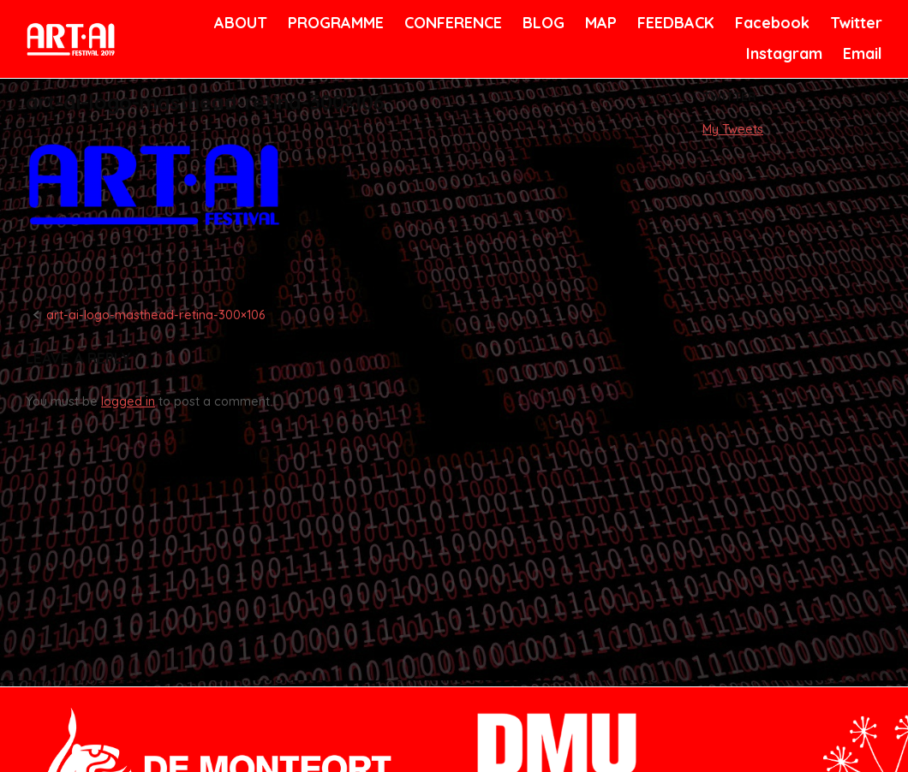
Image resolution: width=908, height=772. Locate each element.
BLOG (542, 23)
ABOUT (239, 23)
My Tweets (732, 129)
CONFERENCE (450, 23)
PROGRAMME (333, 23)
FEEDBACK (673, 23)
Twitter (854, 23)
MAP (599, 23)
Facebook (770, 23)
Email (861, 53)
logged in (128, 401)
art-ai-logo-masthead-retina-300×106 (155, 315)
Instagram (782, 53)
